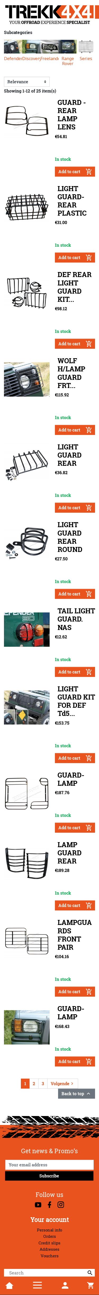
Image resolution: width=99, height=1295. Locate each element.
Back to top (77, 1093)
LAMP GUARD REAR (70, 853)
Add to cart (75, 171)
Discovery (31, 58)
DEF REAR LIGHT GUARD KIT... (75, 287)
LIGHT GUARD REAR (70, 455)
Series (86, 58)
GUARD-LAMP (71, 779)
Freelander (49, 58)
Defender (13, 58)
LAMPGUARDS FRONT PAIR (75, 935)
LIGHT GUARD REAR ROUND (70, 537)
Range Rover (68, 61)
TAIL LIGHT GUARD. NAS (76, 619)
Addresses (49, 1249)
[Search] (49, 1273)
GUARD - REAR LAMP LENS (72, 115)
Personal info (49, 1230)
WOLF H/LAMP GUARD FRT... (71, 373)
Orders (49, 1236)
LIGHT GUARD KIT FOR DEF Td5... (76, 701)
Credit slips (49, 1243)
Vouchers (50, 1256)
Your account (49, 1220)
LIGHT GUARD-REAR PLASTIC (72, 201)
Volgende (62, 1083)
